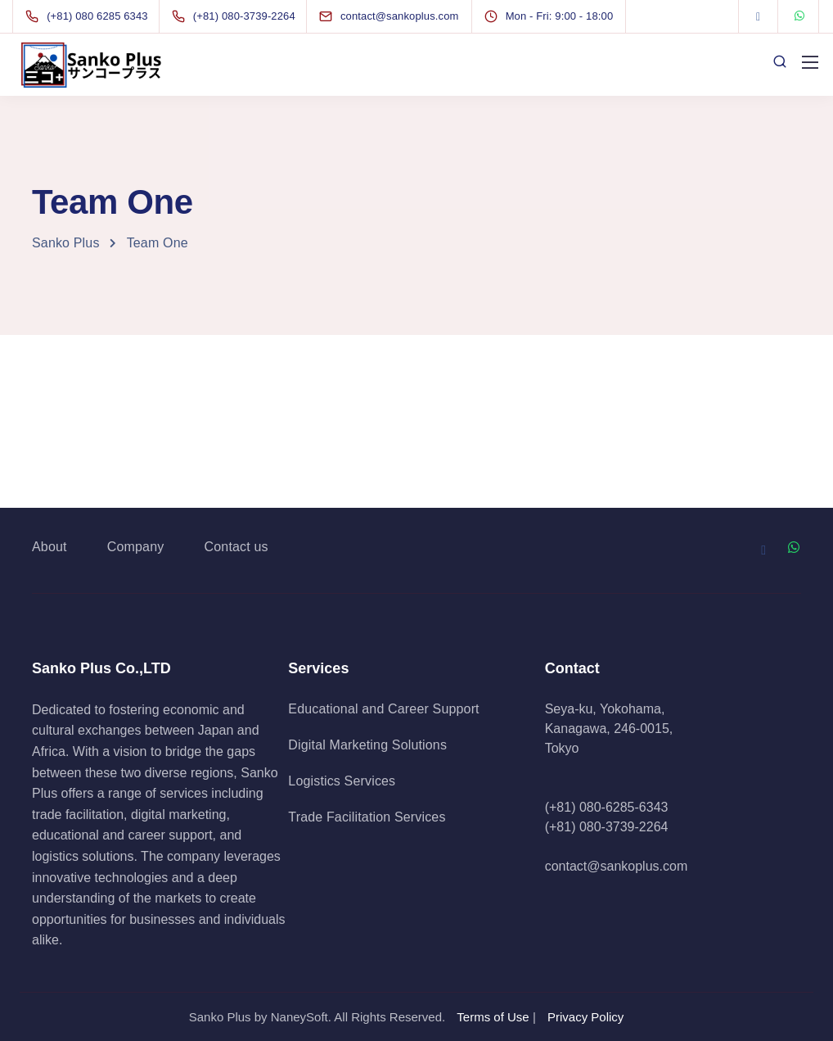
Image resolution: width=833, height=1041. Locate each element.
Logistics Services (341, 781)
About (49, 547)
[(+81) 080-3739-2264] (237, 16)
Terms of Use (493, 1017)
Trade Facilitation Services (366, 817)
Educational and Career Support (383, 709)
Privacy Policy (585, 1017)
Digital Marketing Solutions (367, 745)
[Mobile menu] (810, 62)
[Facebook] (758, 16)
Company (135, 547)
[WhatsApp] (799, 16)
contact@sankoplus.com (616, 866)
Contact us (236, 547)
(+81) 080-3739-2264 (607, 827)
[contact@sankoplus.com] (403, 16)
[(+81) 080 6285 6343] (90, 16)
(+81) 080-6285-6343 (607, 807)
